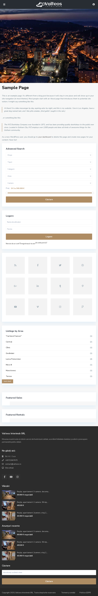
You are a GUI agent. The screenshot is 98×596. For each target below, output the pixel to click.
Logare (49, 236)
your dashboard (44, 137)
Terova (9, 376)
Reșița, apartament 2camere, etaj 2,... (32, 513)
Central (9, 342)
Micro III (9, 365)
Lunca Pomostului (13, 359)
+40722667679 (11, 460)
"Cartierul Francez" (14, 336)
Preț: (8, 188)
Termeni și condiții (68, 593)
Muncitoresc (11, 370)
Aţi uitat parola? (41, 243)
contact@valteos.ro (13, 464)
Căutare (49, 199)
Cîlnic (8, 347)
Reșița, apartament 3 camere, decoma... (33, 491)
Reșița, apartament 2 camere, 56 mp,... (32, 502)
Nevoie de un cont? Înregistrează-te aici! (20, 244)
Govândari (10, 353)
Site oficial (9, 468)
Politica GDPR (85, 593)
